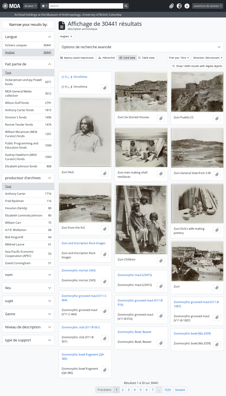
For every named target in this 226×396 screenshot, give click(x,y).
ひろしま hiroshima (74, 77)
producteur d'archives (23, 177)
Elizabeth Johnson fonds (28, 167)
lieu (8, 287)
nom (9, 274)
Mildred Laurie (28, 245)
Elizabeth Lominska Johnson (28, 216)
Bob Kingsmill (28, 238)
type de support (18, 340)
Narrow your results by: (28, 24)
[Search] (86, 6)
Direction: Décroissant (206, 57)
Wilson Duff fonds (28, 104)
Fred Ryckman (28, 202)
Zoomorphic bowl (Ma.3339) (192, 333)
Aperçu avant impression (77, 57)
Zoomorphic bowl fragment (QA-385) (83, 357)
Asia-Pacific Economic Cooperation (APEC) (28, 254)
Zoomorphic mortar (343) (79, 270)
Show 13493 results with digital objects (197, 66)
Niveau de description (23, 327)
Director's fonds (28, 118)
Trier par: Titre (178, 57)
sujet (9, 300)
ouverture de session (206, 6)
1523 (167, 390)
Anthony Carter (28, 194)
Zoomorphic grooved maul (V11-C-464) (84, 298)
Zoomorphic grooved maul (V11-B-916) (140, 302)
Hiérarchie (106, 57)
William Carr (28, 223)
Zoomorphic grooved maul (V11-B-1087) (196, 304)
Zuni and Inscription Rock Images (84, 243)
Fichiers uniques (28, 46)
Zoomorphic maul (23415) (135, 275)
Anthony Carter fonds (28, 111)
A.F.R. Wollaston (28, 231)
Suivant (180, 390)
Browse (29, 6)
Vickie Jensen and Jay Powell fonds (28, 82)
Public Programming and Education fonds (28, 145)
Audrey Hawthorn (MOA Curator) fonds (28, 157)
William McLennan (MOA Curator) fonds (28, 134)
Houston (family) (28, 209)
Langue (11, 36)
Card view (127, 57)
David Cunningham (28, 264)
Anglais (28, 53)
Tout (8, 73)
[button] (171, 6)
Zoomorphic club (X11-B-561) (81, 327)
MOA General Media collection (28, 93)
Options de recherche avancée (86, 47)
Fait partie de (15, 64)
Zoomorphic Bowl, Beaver (135, 332)
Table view (146, 57)
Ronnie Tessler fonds (28, 125)
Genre (10, 314)
